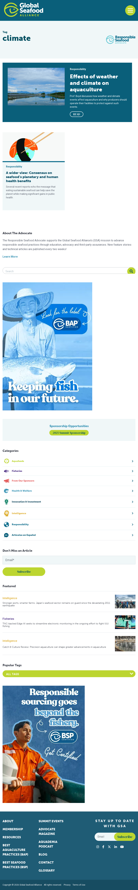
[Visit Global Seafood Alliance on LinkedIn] (116, 847)
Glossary (47, 870)
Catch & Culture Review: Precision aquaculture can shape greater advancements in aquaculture (54, 647)
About (8, 821)
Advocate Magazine (47, 831)
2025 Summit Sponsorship (69, 433)
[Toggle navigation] (130, 10)
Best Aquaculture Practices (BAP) (15, 849)
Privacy (67, 885)
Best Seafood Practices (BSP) (15, 865)
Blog (43, 854)
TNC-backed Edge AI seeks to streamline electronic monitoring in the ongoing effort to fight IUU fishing (56, 625)
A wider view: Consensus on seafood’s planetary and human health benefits (32, 177)
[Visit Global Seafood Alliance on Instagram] (98, 847)
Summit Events (51, 821)
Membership (13, 829)
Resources (12, 837)
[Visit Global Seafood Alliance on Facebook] (103, 847)
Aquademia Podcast (48, 844)
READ (76, 114)
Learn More (10, 256)
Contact (46, 862)
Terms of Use (79, 885)
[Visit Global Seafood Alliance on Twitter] (109, 847)
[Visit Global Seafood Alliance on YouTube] (122, 847)
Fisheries (8, 618)
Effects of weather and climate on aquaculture (94, 83)
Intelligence (10, 598)
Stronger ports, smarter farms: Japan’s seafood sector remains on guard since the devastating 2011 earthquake (56, 604)
